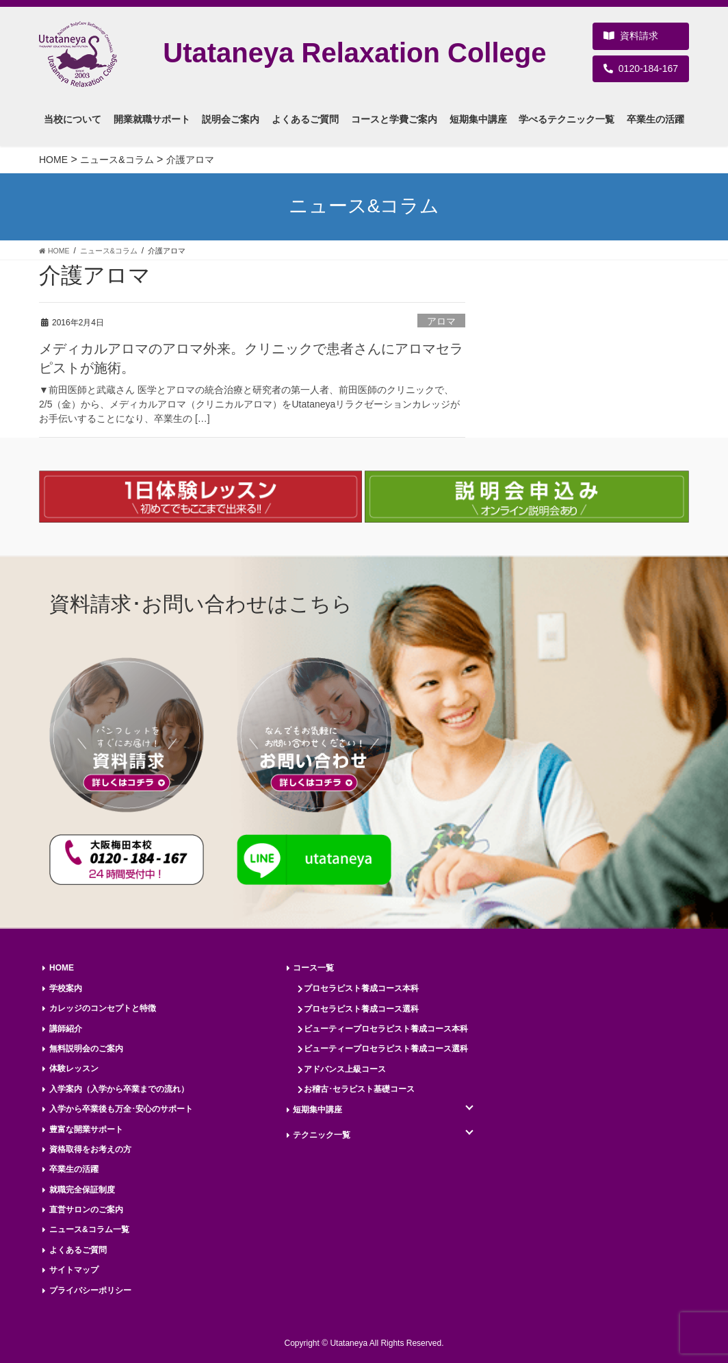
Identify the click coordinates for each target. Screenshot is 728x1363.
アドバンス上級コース (345, 1069)
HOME (61, 968)
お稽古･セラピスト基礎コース (359, 1089)
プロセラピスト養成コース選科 (361, 1009)
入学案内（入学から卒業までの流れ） (119, 1089)
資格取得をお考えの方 (90, 1149)
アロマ (441, 321)
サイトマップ (74, 1270)
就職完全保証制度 (82, 1190)
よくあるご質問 (78, 1250)
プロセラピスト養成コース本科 (361, 988)
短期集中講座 (317, 1109)
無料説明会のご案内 (86, 1048)
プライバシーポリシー (90, 1290)
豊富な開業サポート (86, 1129)
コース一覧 (313, 968)
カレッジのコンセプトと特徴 (102, 1008)
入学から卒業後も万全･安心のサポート (121, 1109)
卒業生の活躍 (74, 1169)
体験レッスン (74, 1068)
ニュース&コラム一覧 (89, 1229)
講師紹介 (65, 1029)
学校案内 (65, 988)
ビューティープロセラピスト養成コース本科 (386, 1029)
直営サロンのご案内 (86, 1209)
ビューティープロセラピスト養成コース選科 (386, 1048)
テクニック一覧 (321, 1135)
